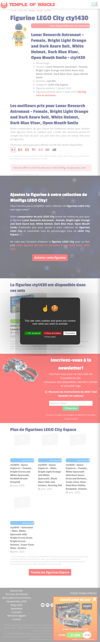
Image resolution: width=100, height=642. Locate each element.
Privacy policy (50, 337)
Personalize (70, 333)
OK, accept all (33, 333)
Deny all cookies (52, 333)
